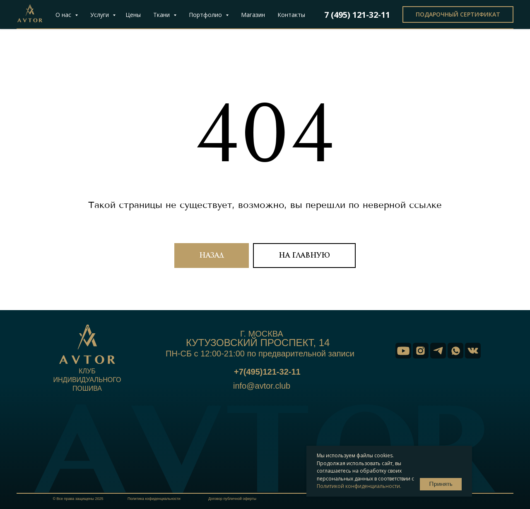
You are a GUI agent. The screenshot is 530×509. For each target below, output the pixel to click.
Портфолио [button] (206, 15)
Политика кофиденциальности (154, 499)
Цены (133, 15)
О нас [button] (64, 15)
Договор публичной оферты (232, 499)
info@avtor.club (261, 385)
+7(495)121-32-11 (267, 371)
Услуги (100, 15)
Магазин (253, 15)
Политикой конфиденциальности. (359, 486)
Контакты (291, 15)
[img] (403, 350)
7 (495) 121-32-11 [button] (357, 14)
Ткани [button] (162, 15)
